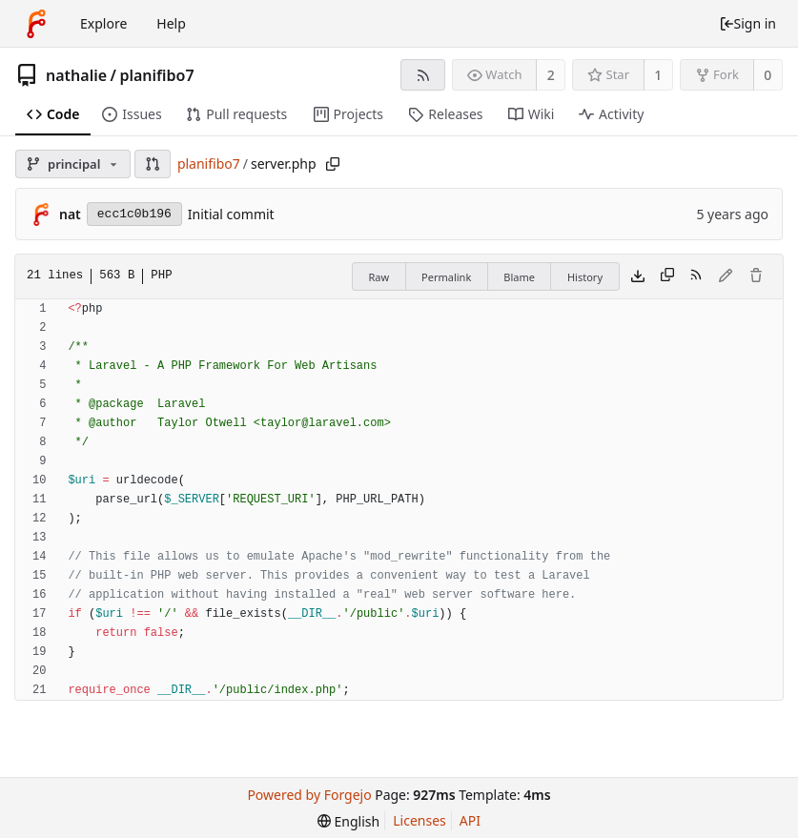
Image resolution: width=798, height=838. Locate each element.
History (585, 277)
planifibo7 (156, 75)
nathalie (76, 75)
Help (171, 23)
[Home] (36, 24)
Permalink (446, 277)
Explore (103, 23)
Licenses (419, 820)
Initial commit (231, 214)
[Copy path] (332, 164)
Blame (519, 277)
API (470, 820)
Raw (378, 277)
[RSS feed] (422, 75)
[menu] (348, 821)
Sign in (747, 23)
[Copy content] (667, 276)
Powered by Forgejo (309, 795)
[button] (152, 164)
